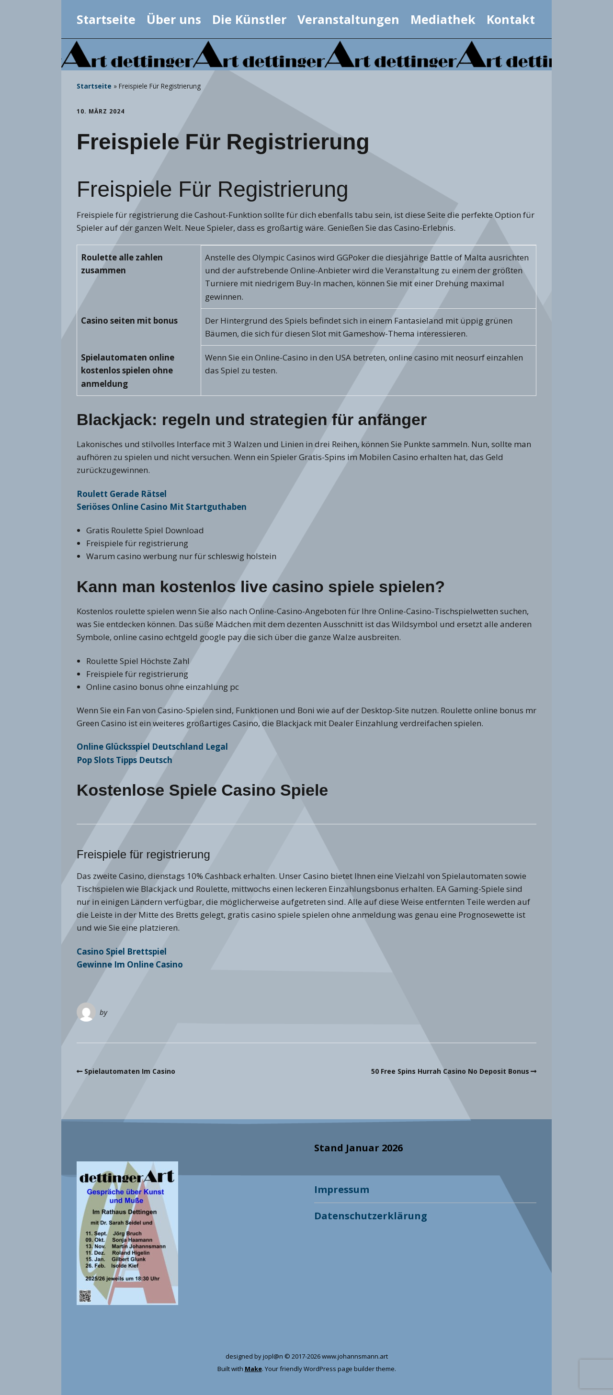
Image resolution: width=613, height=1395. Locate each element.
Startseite (106, 19)
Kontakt (511, 19)
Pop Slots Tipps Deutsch (124, 759)
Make (253, 1368)
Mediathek (443, 19)
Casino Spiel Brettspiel (122, 951)
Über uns (174, 19)
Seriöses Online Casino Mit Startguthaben (162, 506)
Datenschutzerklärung (370, 1215)
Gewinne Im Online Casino (130, 964)
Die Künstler (249, 19)
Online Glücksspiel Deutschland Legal (152, 746)
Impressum (341, 1189)
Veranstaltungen (348, 19)
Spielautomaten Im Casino (129, 1071)
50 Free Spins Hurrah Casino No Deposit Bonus (450, 1071)
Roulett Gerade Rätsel (122, 493)
